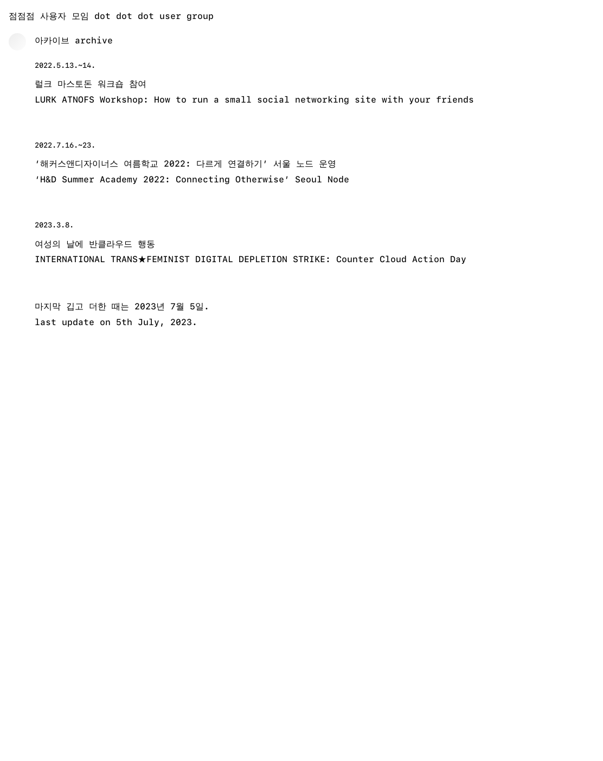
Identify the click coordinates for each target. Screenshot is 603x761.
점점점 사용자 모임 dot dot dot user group (111, 16)
